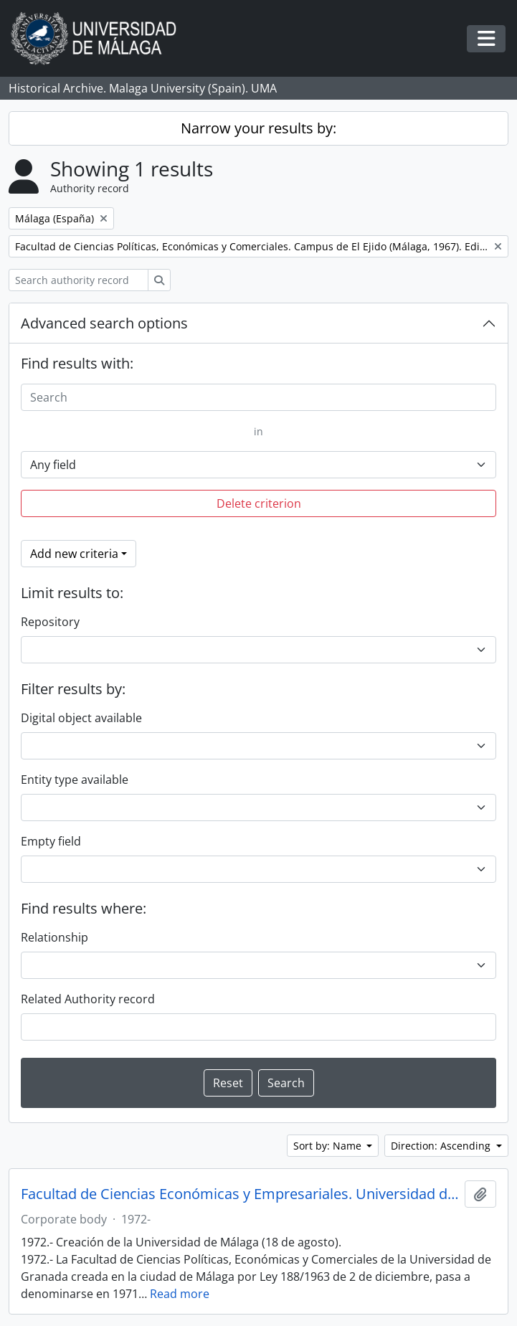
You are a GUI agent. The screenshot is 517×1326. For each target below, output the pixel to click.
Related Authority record (88, 999)
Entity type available (74, 779)
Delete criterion (259, 503)
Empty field (51, 841)
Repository (50, 622)
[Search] (258, 397)
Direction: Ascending (442, 1145)
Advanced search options (104, 323)
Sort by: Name (328, 1145)
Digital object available (81, 718)
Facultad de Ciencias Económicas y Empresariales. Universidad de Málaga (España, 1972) (240, 1194)
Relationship (54, 937)
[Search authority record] (78, 280)
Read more (179, 1294)
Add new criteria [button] (74, 554)
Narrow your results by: (258, 128)
